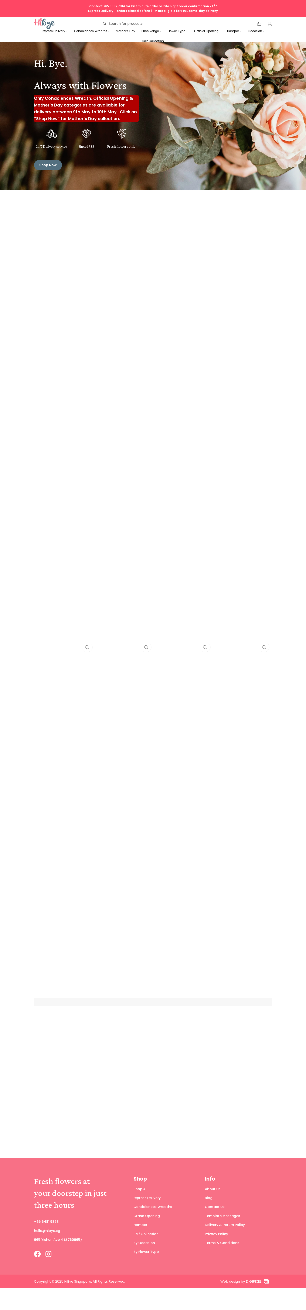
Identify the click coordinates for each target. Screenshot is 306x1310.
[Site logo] (44, 23)
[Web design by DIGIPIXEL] (212, 1303)
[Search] (156, 23)
